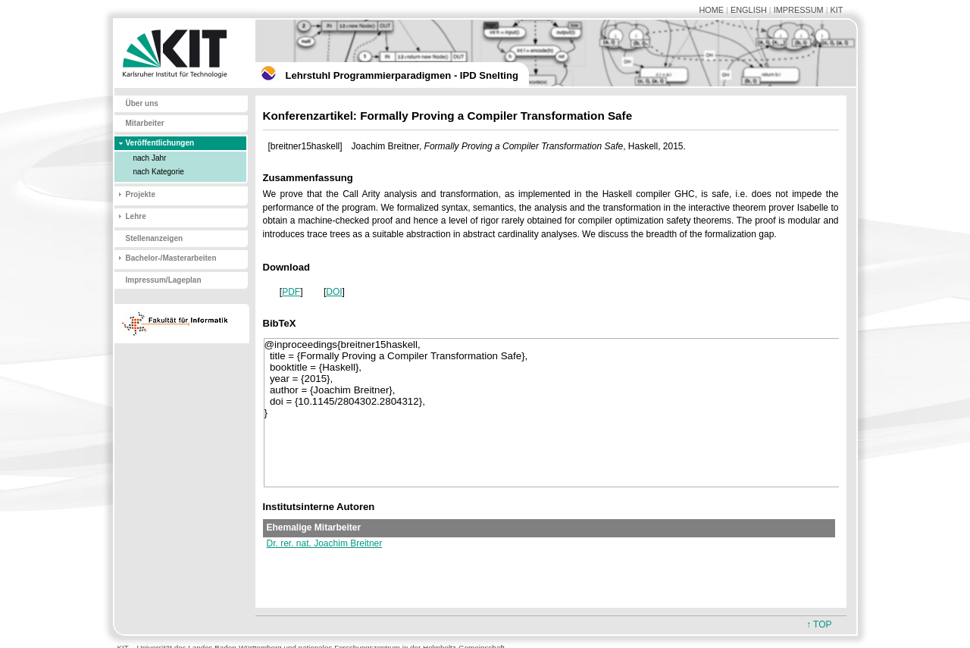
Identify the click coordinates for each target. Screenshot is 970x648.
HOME (711, 9)
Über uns (142, 103)
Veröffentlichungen (160, 143)
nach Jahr (150, 158)
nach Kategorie (158, 171)
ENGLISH (749, 9)
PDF (291, 291)
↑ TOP (819, 624)
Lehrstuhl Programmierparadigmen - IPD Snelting (402, 75)
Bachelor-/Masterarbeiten (171, 258)
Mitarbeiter (145, 123)
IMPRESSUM (799, 9)
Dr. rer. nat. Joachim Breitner (325, 543)
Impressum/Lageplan (164, 280)
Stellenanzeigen (154, 238)
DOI (334, 291)
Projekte (140, 194)
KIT (837, 9)
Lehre (136, 216)
